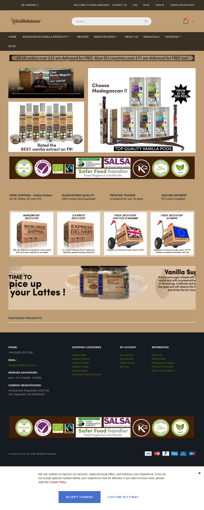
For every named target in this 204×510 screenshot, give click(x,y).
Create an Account (182, 5)
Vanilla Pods (79, 355)
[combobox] (111, 21)
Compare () (29, 5)
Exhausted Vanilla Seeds (86, 374)
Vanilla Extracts (81, 358)
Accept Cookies (79, 497)
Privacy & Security (162, 366)
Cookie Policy (57, 482)
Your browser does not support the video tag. (46, 83)
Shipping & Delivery (163, 362)
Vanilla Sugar (79, 370)
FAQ (135, 5)
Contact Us (119, 5)
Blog (146, 5)
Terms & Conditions (163, 370)
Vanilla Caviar (80, 366)
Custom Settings (123, 497)
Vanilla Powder (80, 362)
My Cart (124, 366)
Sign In (160, 5)
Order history (127, 362)
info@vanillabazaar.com (22, 365)
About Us (157, 355)
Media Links (159, 358)
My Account (126, 358)
